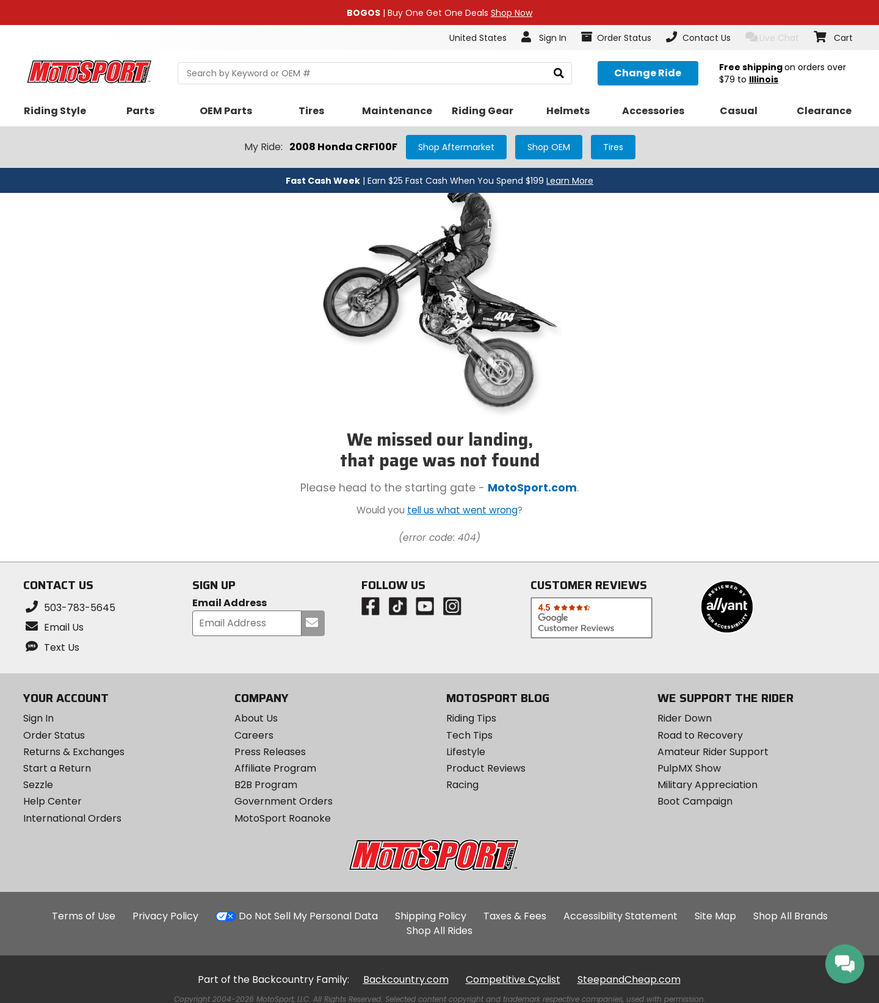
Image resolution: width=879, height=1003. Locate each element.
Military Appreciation (707, 785)
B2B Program (265, 785)
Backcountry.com (406, 979)
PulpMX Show (689, 768)
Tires (613, 147)
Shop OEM (548, 147)
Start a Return (57, 768)
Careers (253, 735)
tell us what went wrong (462, 510)
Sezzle (38, 785)
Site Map (715, 916)
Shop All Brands (790, 916)
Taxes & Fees (514, 916)
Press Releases (270, 752)
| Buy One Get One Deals (439, 13)
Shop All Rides (439, 931)
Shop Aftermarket (456, 147)
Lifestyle (465, 752)
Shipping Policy (430, 916)
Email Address (229, 603)
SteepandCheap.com (629, 979)
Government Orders (283, 801)
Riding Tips (471, 718)
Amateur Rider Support (713, 752)
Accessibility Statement (620, 916)
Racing (462, 785)
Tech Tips (469, 735)
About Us (256, 718)
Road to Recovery (700, 735)
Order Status (54, 735)
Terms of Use (83, 916)
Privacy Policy (165, 916)
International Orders (72, 818)
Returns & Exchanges (74, 752)
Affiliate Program (275, 768)
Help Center (52, 801)
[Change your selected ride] (648, 73)
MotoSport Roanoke (282, 818)
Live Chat (772, 37)
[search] (559, 73)
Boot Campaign (695, 801)
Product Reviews (486, 768)
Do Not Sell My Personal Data (308, 916)
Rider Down (684, 718)
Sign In (38, 718)
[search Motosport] (374, 73)
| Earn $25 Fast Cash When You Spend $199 (439, 181)
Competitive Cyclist (513, 979)
